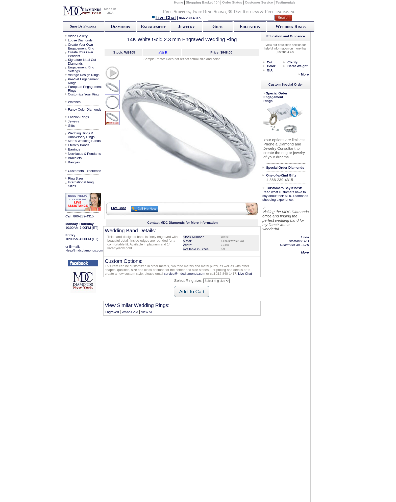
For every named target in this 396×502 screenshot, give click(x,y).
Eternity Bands (78, 145)
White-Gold (130, 312)
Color (271, 66)
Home (178, 2)
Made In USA (110, 11)
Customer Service (259, 2)
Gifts (217, 26)
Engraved (112, 312)
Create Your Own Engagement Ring (81, 46)
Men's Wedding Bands (84, 141)
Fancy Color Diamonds (84, 109)
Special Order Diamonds (285, 167)
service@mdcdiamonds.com (184, 273)
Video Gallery (78, 36)
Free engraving (280, 11)
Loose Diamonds (80, 40)
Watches (74, 102)
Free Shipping (176, 11)
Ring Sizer (75, 178)
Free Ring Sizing (209, 11)
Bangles (74, 162)
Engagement (153, 26)
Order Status (232, 2)
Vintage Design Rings (84, 75)
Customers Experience (84, 171)
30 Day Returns (243, 11)
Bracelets (75, 158)
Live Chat (163, 17)
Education (249, 26)
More (305, 74)
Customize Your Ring (83, 94)
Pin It (162, 52)
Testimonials (286, 2)
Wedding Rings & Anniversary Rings (81, 135)
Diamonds (120, 26)
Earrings (74, 149)
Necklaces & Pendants (84, 154)
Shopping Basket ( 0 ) (203, 2)
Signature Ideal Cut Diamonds (82, 61)
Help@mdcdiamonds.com (84, 250)
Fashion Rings (78, 117)
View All (146, 312)
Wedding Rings (291, 26)
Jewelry (186, 26)
